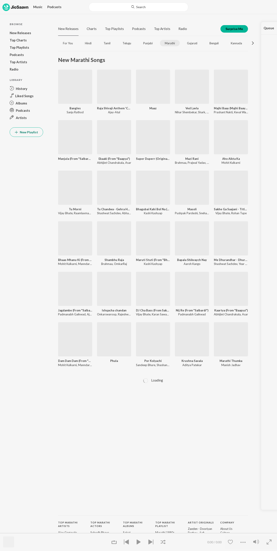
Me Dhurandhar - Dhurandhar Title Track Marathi (231, 260)
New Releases (68, 29)
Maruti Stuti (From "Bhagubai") (153, 260)
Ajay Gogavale (67, 532)
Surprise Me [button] (234, 29)
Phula (114, 361)
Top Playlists (114, 29)
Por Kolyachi (153, 361)
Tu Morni (75, 209)
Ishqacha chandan (114, 310)
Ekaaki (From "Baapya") (114, 158)
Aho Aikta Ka (231, 158)
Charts (92, 29)
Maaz (153, 108)
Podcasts (54, 7)
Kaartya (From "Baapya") (231, 310)
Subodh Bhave (99, 532)
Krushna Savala (192, 361)
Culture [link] (225, 532)
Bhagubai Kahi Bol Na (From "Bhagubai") (153, 209)
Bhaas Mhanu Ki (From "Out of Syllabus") (75, 260)
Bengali (214, 43)
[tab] (68, 43)
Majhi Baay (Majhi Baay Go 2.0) (231, 108)
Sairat (126, 532)
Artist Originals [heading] (201, 522)
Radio (182, 29)
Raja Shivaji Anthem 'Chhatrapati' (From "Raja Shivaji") (114, 108)
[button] (26, 88)
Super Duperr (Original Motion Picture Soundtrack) (153, 158)
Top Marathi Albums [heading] (133, 524)
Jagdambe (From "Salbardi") (75, 310)
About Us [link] (226, 529)
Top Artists (162, 29)
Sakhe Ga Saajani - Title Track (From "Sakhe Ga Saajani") (231, 209)
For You (68, 43)
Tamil (107, 43)
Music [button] (37, 7)
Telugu (127, 43)
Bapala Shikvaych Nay (192, 260)
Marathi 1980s (164, 532)
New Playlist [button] (26, 132)
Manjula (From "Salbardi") (75, 158)
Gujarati (192, 43)
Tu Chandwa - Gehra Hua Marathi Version (114, 209)
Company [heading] (227, 522)
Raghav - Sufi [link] (196, 532)
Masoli (192, 209)
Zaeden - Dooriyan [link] (200, 529)
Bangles (75, 108)
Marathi (170, 43)
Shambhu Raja (114, 260)
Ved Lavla (191, 108)
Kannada (236, 43)
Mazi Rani (192, 158)
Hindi (88, 43)
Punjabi (148, 43)
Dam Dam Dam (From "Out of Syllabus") (75, 361)
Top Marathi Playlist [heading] (165, 524)
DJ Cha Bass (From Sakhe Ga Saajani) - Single (153, 310)
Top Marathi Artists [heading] (68, 524)
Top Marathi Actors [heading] (100, 524)
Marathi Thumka (231, 361)
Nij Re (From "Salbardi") (192, 310)
